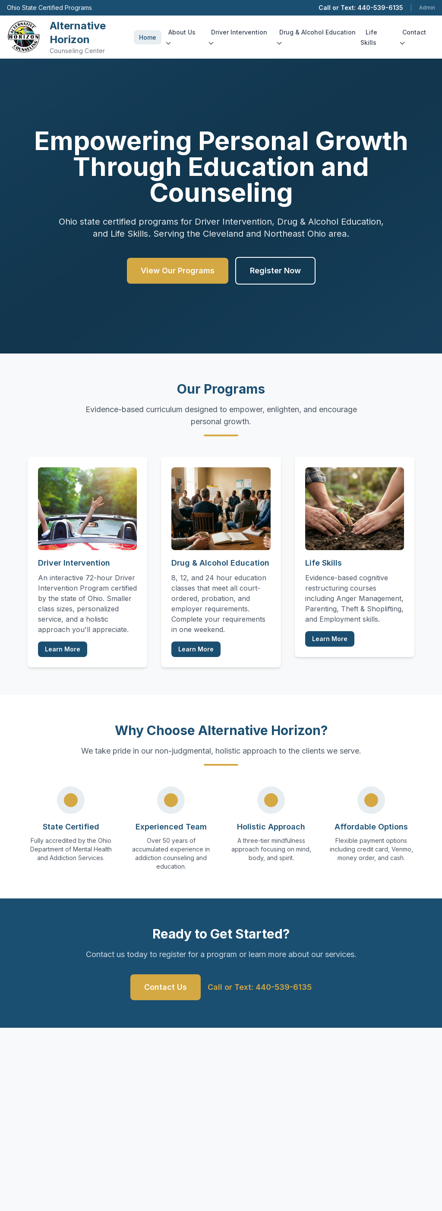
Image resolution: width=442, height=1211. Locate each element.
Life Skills (368, 37)
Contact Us (165, 987)
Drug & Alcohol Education (316, 37)
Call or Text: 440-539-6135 (361, 7)
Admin (427, 7)
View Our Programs (178, 270)
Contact (412, 37)
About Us (180, 37)
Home (147, 37)
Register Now (275, 270)
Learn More (62, 649)
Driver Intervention (237, 37)
